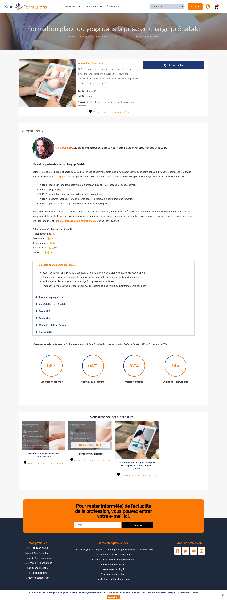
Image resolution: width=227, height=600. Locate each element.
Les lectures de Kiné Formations (113, 579)
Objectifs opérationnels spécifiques (57, 265)
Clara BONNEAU (64, 147)
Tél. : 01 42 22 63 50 (37, 548)
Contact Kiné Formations (37, 553)
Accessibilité (45, 332)
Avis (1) (39, 130)
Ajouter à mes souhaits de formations (109, 111)
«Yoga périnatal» (61, 176)
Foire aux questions (38, 572)
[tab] (27, 130)
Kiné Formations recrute (113, 564)
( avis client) (97, 63)
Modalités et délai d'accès (52, 325)
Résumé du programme (51, 297)
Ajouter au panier (173, 65)
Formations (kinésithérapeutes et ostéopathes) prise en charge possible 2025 (113, 549)
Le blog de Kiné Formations (37, 558)
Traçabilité (44, 311)
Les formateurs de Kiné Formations (113, 554)
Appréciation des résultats (52, 304)
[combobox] (165, 6)
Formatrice (44, 318)
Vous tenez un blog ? (113, 569)
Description (27, 130)
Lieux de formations (37, 568)
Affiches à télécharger (37, 577)
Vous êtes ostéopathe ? (113, 574)
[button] (113, 264)
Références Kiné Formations (37, 563)
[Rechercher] (183, 6)
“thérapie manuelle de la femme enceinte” (77, 220)
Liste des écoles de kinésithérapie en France (113, 559)
